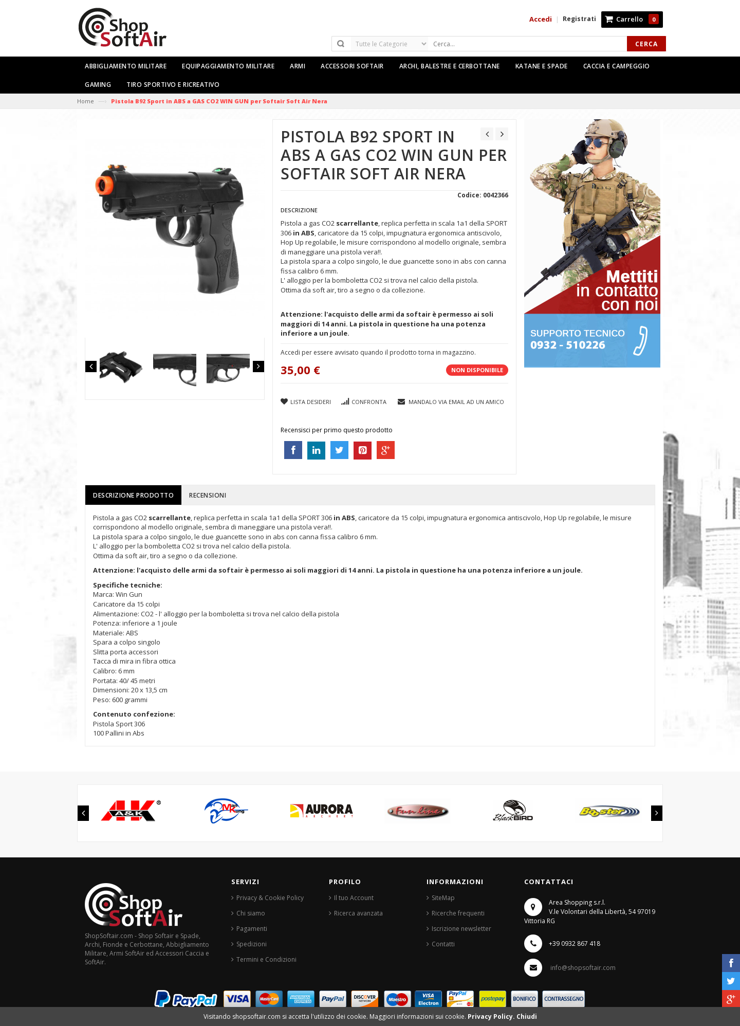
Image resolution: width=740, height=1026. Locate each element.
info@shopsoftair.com (583, 967)
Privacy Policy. (492, 1016)
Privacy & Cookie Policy (270, 897)
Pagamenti (251, 928)
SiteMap (443, 897)
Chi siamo (250, 913)
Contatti (443, 944)
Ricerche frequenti (458, 913)
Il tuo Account (354, 897)
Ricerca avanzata (358, 913)
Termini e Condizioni (266, 959)
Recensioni (207, 495)
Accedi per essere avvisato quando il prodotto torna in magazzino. (378, 352)
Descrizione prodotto (133, 495)
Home (85, 101)
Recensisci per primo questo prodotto (337, 430)
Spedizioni (251, 944)
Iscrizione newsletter (461, 928)
